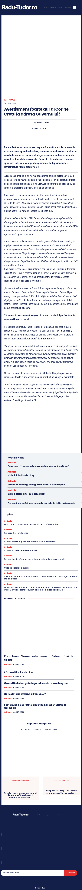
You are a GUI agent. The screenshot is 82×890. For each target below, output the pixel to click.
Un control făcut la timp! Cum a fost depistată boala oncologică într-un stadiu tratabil (40, 559)
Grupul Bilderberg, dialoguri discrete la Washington (36, 466)
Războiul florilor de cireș (21, 456)
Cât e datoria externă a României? (26, 475)
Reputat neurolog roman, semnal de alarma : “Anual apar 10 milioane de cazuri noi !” (20, 776)
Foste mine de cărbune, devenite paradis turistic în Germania (41, 484)
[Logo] (36, 7)
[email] (32, 854)
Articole (9, 81)
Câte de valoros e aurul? (16, 549)
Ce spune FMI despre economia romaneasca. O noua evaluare (61, 773)
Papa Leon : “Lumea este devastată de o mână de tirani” (38, 447)
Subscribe (70, 854)
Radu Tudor (43, 104)
